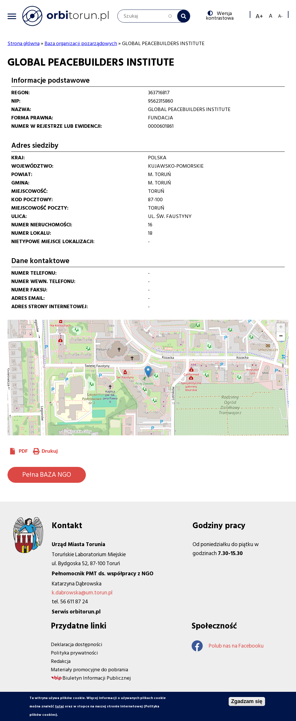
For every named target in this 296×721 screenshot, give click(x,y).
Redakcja (61, 661)
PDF (23, 451)
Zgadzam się (246, 701)
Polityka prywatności (74, 653)
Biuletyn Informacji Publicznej (96, 678)
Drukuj (50, 451)
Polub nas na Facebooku (228, 646)
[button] (148, 372)
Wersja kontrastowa (221, 15)
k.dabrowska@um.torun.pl (82, 592)
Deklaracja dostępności (76, 644)
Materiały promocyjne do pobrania (89, 669)
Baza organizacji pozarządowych (81, 43)
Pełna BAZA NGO (46, 474)
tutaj (59, 706)
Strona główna (24, 43)
